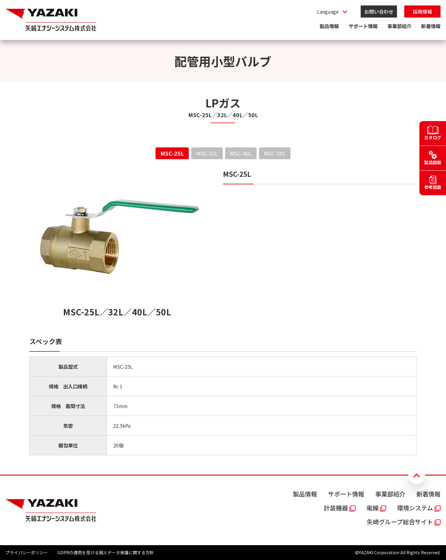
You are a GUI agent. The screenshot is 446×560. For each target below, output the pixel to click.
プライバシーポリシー (26, 552)
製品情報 (329, 26)
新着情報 (431, 26)
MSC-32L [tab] (207, 153)
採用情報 (422, 11)
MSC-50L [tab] (275, 153)
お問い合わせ (378, 11)
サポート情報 (363, 26)
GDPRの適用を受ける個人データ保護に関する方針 (105, 552)
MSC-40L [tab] (241, 153)
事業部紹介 (399, 26)
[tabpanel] (223, 312)
